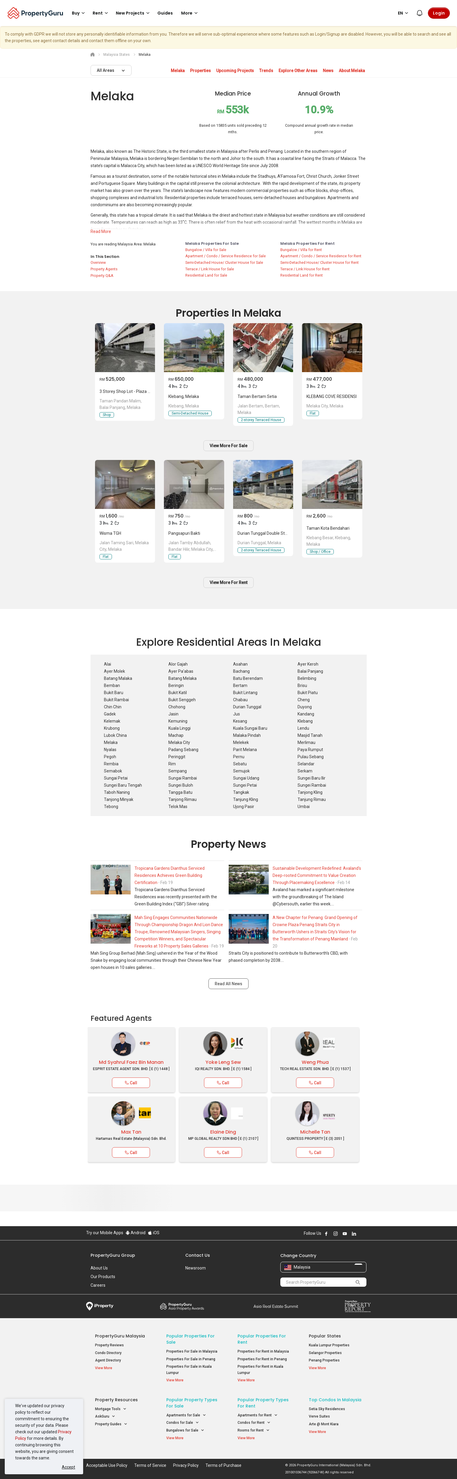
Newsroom (195, 1268)
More (190, 13)
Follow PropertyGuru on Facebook (326, 1233)
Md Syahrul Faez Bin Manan (131, 1062)
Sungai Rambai (182, 778)
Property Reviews (109, 1345)
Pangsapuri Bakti (184, 533)
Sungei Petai (245, 785)
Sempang (177, 771)
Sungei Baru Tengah (123, 785)
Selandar (306, 763)
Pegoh (110, 756)
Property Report (357, 1306)
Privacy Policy (186, 1465)
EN (404, 13)
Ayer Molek (114, 671)
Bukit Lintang (245, 692)
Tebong (111, 806)
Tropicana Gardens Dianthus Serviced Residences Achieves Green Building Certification (170, 875)
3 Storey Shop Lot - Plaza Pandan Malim (137, 391)
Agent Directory (108, 1360)
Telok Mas (177, 806)
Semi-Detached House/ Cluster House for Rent (319, 262)
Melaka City (179, 742)
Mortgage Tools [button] (110, 1409)
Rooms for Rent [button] (254, 1430)
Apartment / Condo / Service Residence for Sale (225, 256)
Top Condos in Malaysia (335, 1400)
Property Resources (116, 1400)
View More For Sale (228, 445)
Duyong (305, 706)
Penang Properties (324, 1360)
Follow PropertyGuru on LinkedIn (354, 1233)
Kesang (240, 721)
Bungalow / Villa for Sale (205, 249)
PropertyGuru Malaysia (120, 1336)
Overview (98, 262)
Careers (98, 1285)
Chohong (176, 706)
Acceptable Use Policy (106, 1465)
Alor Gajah (178, 664)
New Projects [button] (133, 13)
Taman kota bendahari (328, 528)
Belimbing (307, 678)
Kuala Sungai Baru (250, 728)
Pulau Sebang (311, 756)
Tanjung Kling (245, 799)
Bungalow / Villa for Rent (301, 249)
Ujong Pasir (243, 806)
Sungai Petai (116, 778)
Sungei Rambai (312, 785)
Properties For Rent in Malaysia (263, 1351)
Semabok (113, 771)
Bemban (112, 685)
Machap (176, 735)
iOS (153, 1232)
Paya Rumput (310, 749)
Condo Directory (108, 1353)
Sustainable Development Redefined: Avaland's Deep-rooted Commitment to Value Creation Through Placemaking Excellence (317, 875)
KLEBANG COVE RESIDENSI (331, 396)
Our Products (103, 1276)
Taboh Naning (117, 792)
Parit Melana (245, 749)
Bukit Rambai (116, 699)
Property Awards (182, 1306)
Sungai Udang (246, 778)
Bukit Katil (177, 692)
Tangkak (241, 792)
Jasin (173, 714)
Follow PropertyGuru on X (362, 1233)
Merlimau (306, 742)
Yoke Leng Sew (223, 1062)
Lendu (303, 728)
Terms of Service (150, 1465)
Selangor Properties (325, 1353)
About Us (99, 1268)
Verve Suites (319, 1416)
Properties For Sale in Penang (190, 1359)
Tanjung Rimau (312, 799)
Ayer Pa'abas (180, 671)
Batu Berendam (248, 678)
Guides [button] (165, 13)
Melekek (241, 742)
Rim (172, 763)
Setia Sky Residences (327, 1409)
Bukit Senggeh (182, 699)
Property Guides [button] (111, 1424)
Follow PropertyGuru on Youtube (344, 1233)
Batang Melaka (182, 678)
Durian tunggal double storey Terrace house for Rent (288, 533)
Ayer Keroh (308, 664)
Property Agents (104, 269)
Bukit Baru (113, 692)
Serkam (305, 771)
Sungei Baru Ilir (311, 778)
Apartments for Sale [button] (186, 1415)
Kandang (306, 714)
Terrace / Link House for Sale (209, 269)
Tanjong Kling (310, 792)
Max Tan (131, 1132)
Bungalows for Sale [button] (185, 1430)
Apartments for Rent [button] (258, 1415)
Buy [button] (79, 13)
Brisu (302, 685)
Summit (276, 1306)
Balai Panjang (310, 671)
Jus (236, 714)
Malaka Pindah (247, 735)
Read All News (228, 983)
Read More (101, 231)
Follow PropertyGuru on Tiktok (368, 1233)
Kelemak (112, 721)
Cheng (304, 699)
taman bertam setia (257, 396)
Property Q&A (102, 275)
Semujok (241, 771)
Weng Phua (315, 1062)
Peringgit (176, 756)
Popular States (325, 1336)
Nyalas (110, 749)
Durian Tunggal (247, 706)
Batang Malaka (118, 678)
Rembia (111, 763)
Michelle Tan (315, 1132)
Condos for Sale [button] (182, 1423)
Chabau (240, 699)
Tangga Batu (180, 792)
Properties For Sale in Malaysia (191, 1351)
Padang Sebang (183, 749)
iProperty (99, 1306)
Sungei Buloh (180, 785)
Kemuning (177, 721)
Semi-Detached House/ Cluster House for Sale (224, 262)
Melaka (111, 742)
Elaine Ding (223, 1132)
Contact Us (197, 1255)
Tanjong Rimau (182, 799)
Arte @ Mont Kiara (324, 1424)
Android (136, 1232)
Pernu (238, 756)
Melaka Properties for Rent (307, 243)
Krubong (112, 728)
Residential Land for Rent (301, 275)
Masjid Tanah (310, 735)
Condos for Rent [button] (254, 1423)
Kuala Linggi (179, 728)
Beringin (176, 685)
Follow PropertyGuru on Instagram (335, 1233)
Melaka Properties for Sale (212, 243)
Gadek (110, 714)
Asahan (240, 664)
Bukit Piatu (308, 692)
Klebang (305, 721)
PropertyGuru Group (113, 1255)
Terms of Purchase (223, 1465)
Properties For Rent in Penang (262, 1359)
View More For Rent (228, 582)
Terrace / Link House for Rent (305, 269)
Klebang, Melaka (183, 396)
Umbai (304, 806)
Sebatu (240, 763)
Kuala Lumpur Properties (329, 1345)
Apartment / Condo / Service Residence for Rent (320, 256)
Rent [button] (101, 13)
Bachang (241, 671)
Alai (107, 664)
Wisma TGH (110, 533)
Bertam (240, 685)
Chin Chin (112, 706)
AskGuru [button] (105, 1416)
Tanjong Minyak (118, 799)
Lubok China (115, 735)
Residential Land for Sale (206, 275)
